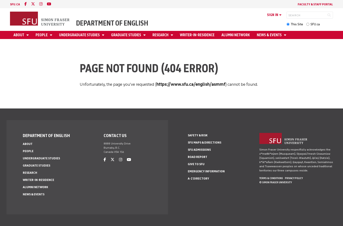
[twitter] (33, 4)
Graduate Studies (126, 35)
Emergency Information (206, 171)
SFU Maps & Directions (204, 142)
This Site (297, 24)
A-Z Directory (198, 178)
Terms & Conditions (271, 178)
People (42, 35)
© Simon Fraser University (275, 182)
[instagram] (41, 4)
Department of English (112, 23)
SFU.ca (315, 24)
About (19, 35)
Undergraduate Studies (79, 35)
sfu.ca (15, 4)
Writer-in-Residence (197, 35)
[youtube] (49, 4)
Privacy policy (294, 178)
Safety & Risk (198, 135)
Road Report (197, 157)
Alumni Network (235, 35)
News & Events (269, 35)
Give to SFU (196, 164)
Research (160, 35)
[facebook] (25, 4)
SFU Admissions (199, 150)
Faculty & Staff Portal (315, 4)
